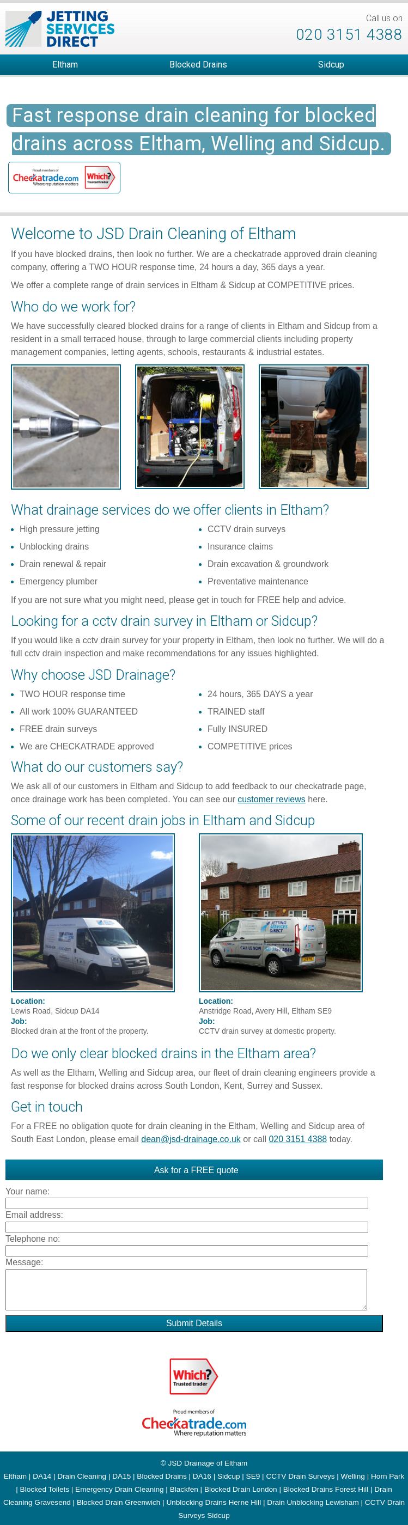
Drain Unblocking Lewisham (313, 1502)
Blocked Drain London (240, 1489)
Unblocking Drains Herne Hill (213, 1502)
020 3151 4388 (349, 35)
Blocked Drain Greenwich (118, 1502)
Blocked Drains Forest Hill (325, 1489)
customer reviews (271, 799)
